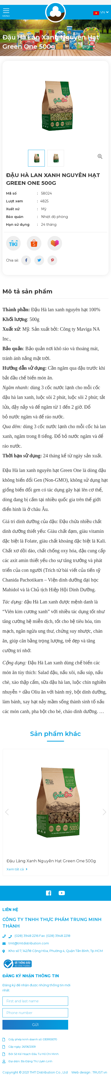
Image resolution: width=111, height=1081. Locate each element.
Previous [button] (6, 812)
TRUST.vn (99, 1072)
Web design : (81, 1072)
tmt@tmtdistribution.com (29, 943)
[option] (55, 105)
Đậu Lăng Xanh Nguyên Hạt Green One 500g (51, 861)
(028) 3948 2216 (27, 936)
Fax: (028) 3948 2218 (54, 936)
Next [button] (104, 812)
